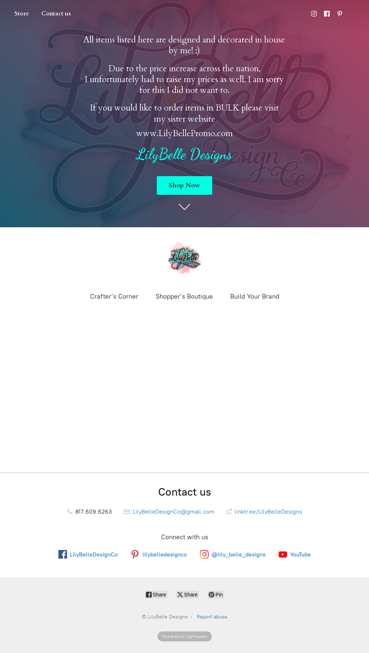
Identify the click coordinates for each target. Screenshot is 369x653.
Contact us (56, 14)
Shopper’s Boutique (184, 296)
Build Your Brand (254, 296)
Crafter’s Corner (114, 296)
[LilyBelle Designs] (184, 259)
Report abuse (212, 617)
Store (21, 14)
